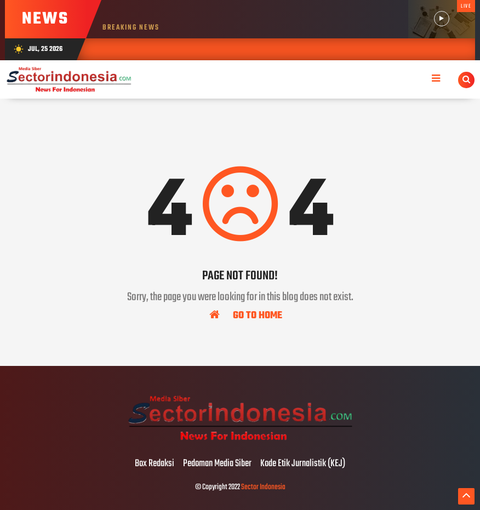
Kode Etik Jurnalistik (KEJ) (302, 464)
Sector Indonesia (263, 487)
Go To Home (245, 315)
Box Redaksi (154, 464)
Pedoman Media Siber (217, 464)
